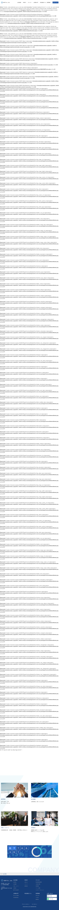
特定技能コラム (43, 2)
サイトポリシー (34, 904)
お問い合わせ (56, 2)
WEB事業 (37, 886)
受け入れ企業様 (16, 895)
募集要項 (37, 899)
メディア (26, 884)
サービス (29, 2)
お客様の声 (36, 2)
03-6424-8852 (5, 884)
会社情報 (19, 2)
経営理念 (14, 882)
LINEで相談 (52, 898)
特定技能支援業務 (39, 882)
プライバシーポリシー (25, 904)
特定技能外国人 (16, 897)
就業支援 (26, 886)
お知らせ (26, 882)
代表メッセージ (16, 886)
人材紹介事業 (38, 884)
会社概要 (14, 884)
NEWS (24, 2)
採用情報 (48, 2)
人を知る (37, 897)
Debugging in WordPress (26, 10)
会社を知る (37, 895)
